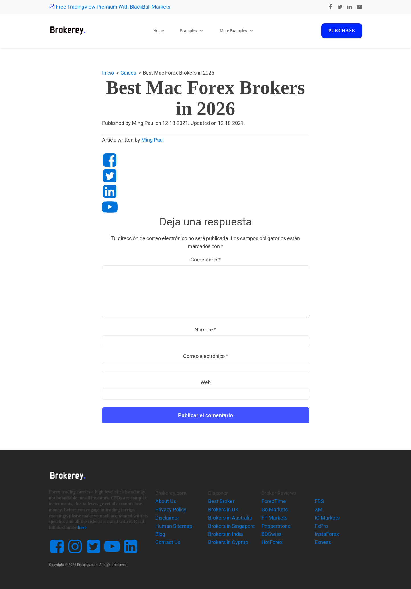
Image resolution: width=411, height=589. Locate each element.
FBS (319, 501)
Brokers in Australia (230, 518)
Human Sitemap (173, 526)
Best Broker (221, 501)
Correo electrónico (205, 356)
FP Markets (274, 518)
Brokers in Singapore (231, 526)
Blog (160, 534)
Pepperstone (276, 526)
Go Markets (274, 509)
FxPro (321, 526)
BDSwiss (271, 534)
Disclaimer (167, 518)
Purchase (340, 30)
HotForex (272, 542)
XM (318, 509)
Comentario (206, 260)
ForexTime (273, 501)
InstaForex (327, 534)
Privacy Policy (170, 509)
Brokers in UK (223, 509)
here (82, 527)
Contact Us (167, 542)
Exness (323, 542)
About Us (165, 501)
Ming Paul (152, 140)
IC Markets (327, 518)
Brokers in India (225, 534)
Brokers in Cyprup (228, 542)
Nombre (205, 330)
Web (206, 382)
